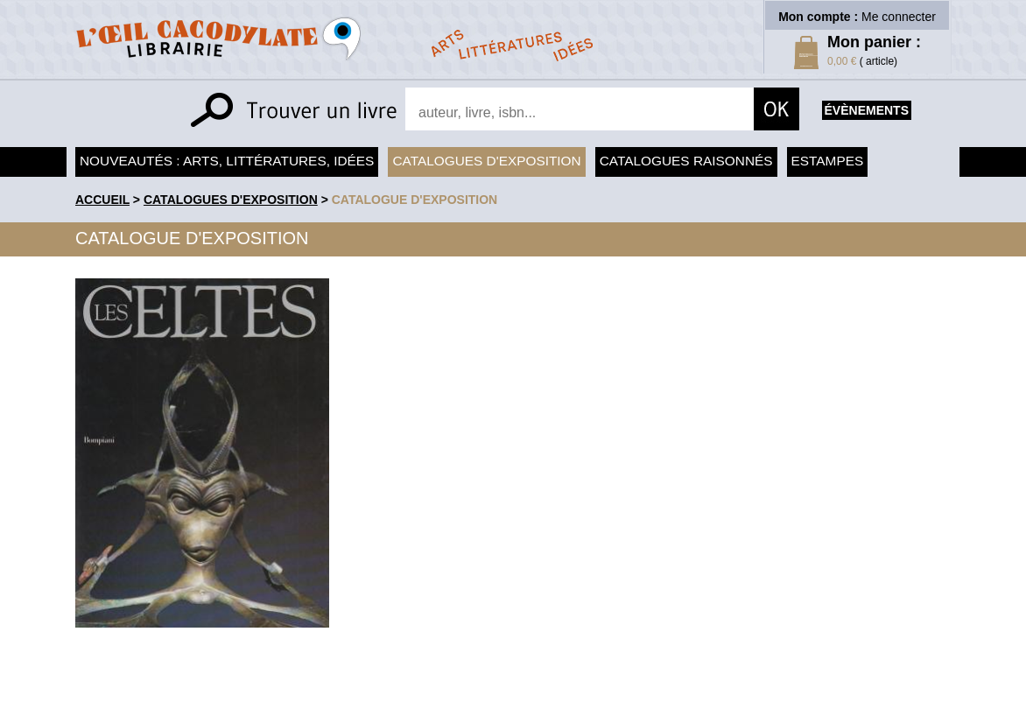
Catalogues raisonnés (686, 160)
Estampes (827, 160)
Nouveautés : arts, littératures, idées (227, 160)
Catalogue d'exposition (415, 200)
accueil (102, 200)
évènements (867, 110)
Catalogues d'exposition (486, 160)
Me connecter (898, 17)
